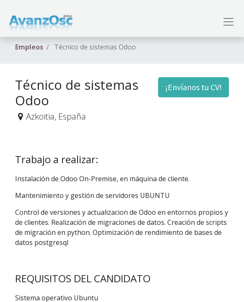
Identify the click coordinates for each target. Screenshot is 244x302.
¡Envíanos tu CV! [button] (193, 87)
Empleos (29, 47)
